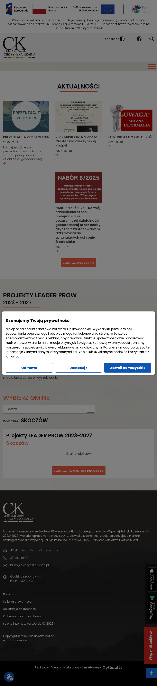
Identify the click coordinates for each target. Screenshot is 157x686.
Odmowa (29, 367)
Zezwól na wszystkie (127, 367)
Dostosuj (78, 367)
